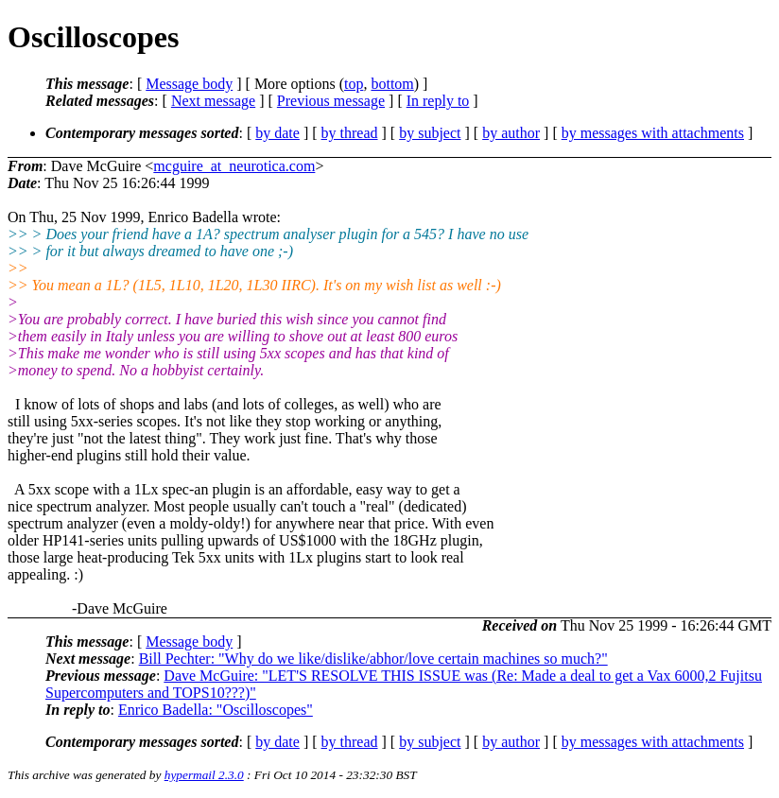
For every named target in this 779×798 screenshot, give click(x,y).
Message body (189, 84)
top (353, 84)
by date (277, 133)
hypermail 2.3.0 (204, 775)
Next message (213, 101)
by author (511, 133)
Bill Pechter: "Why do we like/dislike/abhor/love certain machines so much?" (373, 659)
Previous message (331, 101)
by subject (429, 133)
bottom (392, 84)
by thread (349, 133)
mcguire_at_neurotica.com (234, 166)
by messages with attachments (653, 133)
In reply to (438, 101)
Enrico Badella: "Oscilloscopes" (215, 710)
